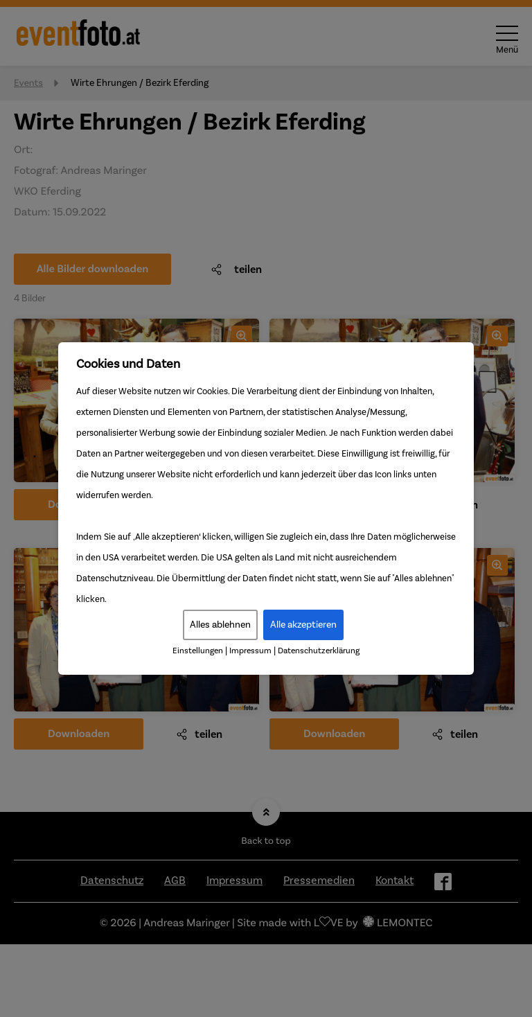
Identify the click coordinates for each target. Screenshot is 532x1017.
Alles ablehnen (220, 625)
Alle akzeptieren (303, 625)
